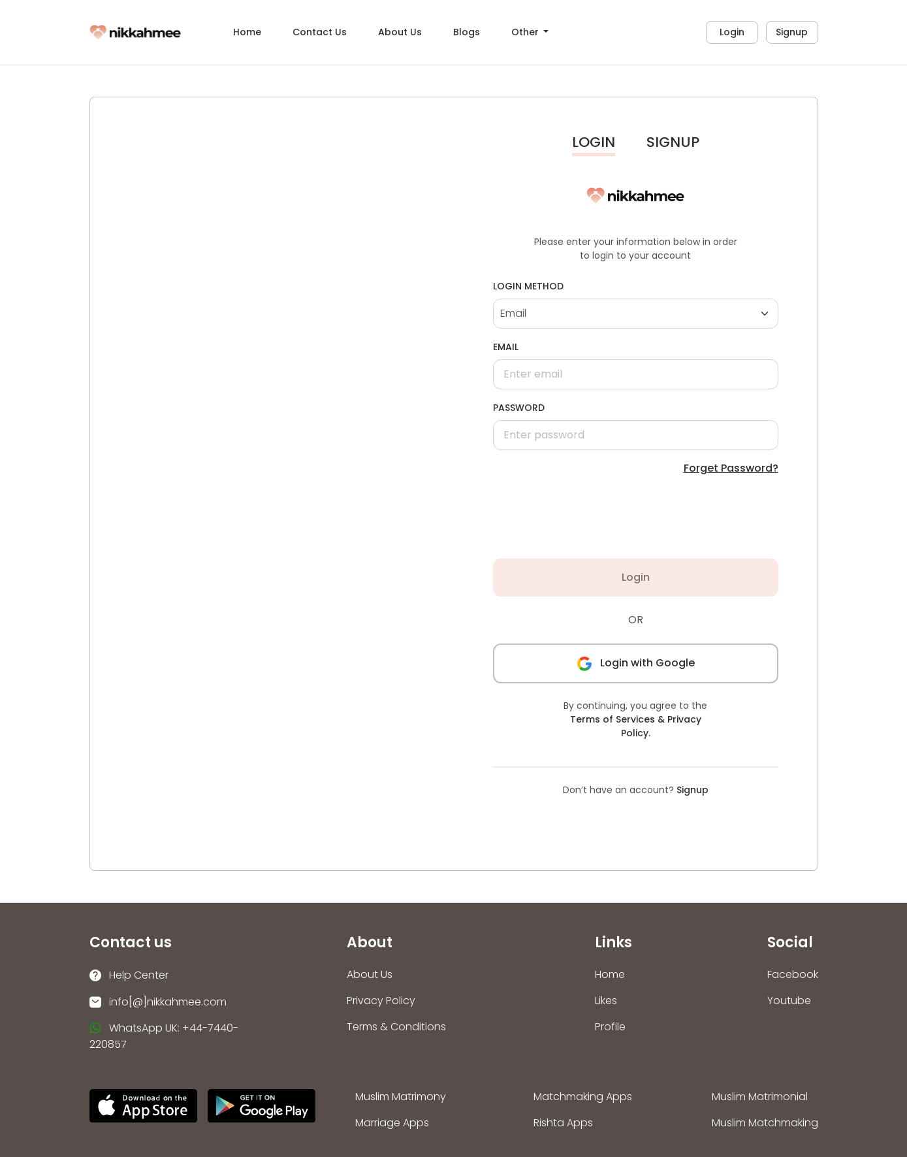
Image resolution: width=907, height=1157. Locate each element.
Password (519, 407)
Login (732, 32)
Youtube (789, 1000)
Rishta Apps (563, 1122)
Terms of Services (612, 719)
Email (505, 346)
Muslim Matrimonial (760, 1096)
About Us (400, 32)
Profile (610, 1026)
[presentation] (600, 517)
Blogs (466, 32)
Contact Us (320, 32)
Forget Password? (731, 468)
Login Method (528, 286)
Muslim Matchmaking (765, 1122)
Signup (792, 32)
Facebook (792, 974)
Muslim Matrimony (400, 1096)
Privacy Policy (381, 1000)
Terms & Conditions (396, 1026)
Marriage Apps (392, 1122)
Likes (606, 1000)
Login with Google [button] (636, 662)
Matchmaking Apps (582, 1096)
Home (247, 32)
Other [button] (526, 32)
